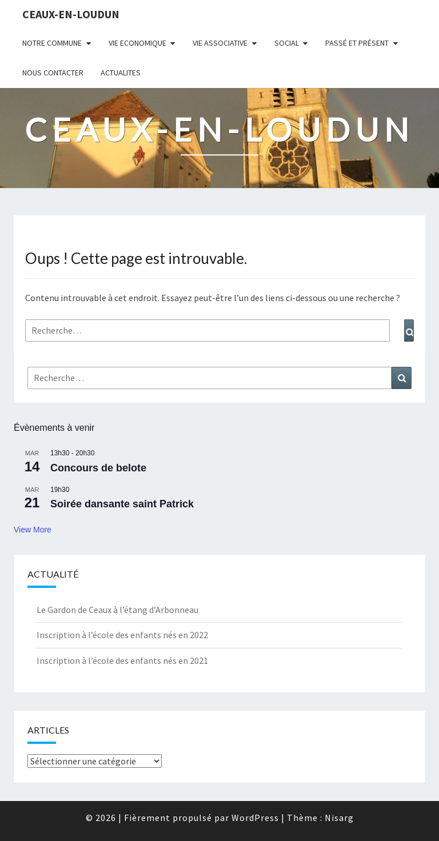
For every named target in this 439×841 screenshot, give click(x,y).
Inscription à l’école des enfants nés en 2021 (122, 660)
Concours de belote (98, 468)
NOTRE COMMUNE (52, 43)
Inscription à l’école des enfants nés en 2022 (122, 634)
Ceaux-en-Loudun (70, 14)
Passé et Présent (357, 43)
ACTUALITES (121, 72)
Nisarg (339, 817)
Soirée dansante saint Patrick (122, 504)
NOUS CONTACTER (52, 72)
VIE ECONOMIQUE (137, 43)
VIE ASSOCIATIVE (220, 43)
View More (32, 529)
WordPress (255, 817)
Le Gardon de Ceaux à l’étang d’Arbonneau (117, 609)
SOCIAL (286, 43)
